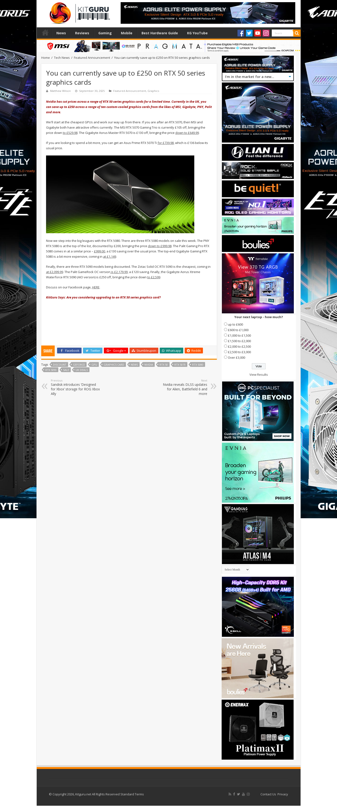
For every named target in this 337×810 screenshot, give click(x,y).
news (134, 364)
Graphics (153, 91)
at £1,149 (109, 256)
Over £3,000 (236, 357)
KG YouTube (197, 33)
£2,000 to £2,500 (239, 346)
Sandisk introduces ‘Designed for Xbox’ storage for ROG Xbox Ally (75, 387)
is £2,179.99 (119, 272)
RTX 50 (164, 364)
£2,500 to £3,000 (239, 352)
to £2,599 (153, 277)
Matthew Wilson (60, 91)
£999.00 (99, 251)
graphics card (114, 364)
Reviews (82, 33)
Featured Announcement (92, 57)
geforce (79, 364)
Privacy (283, 794)
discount (59, 364)
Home (45, 32)
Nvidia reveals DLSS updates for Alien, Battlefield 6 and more (182, 387)
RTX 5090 (51, 370)
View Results (258, 374)
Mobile (126, 33)
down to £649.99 (187, 133)
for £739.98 (166, 143)
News (61, 33)
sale (66, 370)
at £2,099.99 (54, 272)
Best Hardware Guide (160, 33)
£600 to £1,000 (238, 330)
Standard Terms (132, 794)
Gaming (105, 33)
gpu (94, 364)
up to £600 (235, 324)
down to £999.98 (159, 246)
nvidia (148, 364)
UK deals (82, 370)
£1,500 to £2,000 (239, 341)
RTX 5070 (180, 364)
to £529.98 (70, 133)
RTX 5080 (197, 364)
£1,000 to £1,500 (239, 335)
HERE (96, 287)
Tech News (62, 57)
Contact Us (268, 794)
